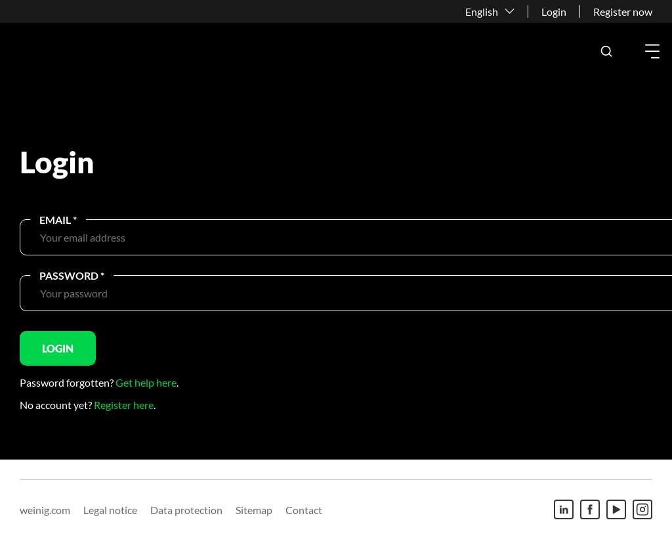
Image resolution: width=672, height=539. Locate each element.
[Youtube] (616, 509)
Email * (58, 219)
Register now (622, 11)
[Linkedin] (564, 509)
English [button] (481, 11)
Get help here (146, 383)
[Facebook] (590, 509)
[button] (606, 51)
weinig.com (45, 510)
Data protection (186, 510)
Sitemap (254, 510)
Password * (71, 275)
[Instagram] (642, 509)
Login (553, 11)
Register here (124, 405)
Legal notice (110, 510)
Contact (303, 510)
